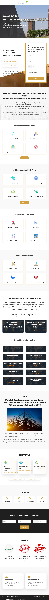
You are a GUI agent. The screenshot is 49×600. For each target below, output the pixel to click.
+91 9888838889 (11, 61)
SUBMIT (36, 78)
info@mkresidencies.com (41, 468)
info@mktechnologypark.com (11, 472)
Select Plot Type (33, 72)
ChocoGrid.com (43, 596)
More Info (24, 158)
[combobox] (30, 66)
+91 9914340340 (11, 66)
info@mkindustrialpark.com (26, 470)
